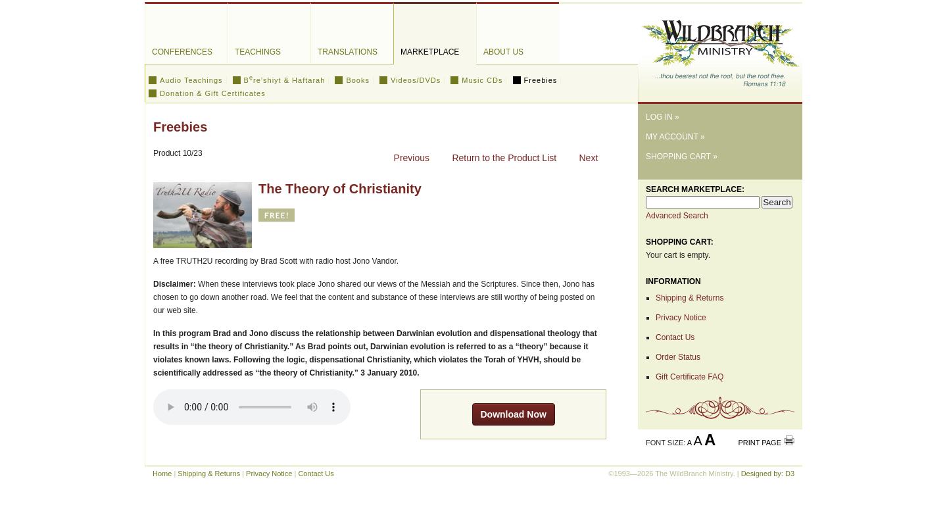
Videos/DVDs (416, 80)
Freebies (541, 80)
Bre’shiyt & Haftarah (285, 80)
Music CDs (482, 80)
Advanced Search (677, 215)
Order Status (678, 357)
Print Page (759, 443)
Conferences (182, 52)
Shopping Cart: (680, 242)
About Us (503, 52)
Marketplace (430, 52)
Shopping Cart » (681, 156)
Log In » (662, 117)
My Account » (675, 136)
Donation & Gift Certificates (213, 93)
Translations (347, 52)
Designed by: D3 (767, 473)
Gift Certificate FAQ (689, 376)
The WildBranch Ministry (720, 48)
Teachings (258, 52)
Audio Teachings (191, 80)
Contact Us (675, 337)
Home (162, 473)
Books (358, 80)
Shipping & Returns (689, 298)
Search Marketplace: (695, 189)
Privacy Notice (681, 317)
